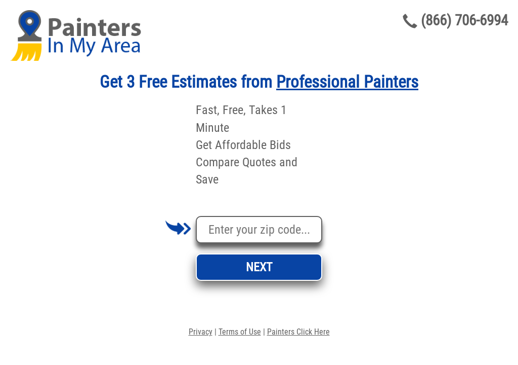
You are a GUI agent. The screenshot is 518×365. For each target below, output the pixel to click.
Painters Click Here (298, 332)
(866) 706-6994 (464, 20)
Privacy (200, 332)
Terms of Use (240, 332)
